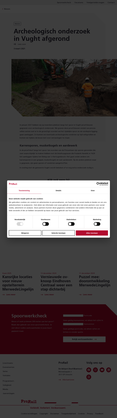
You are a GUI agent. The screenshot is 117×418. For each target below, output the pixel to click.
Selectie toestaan (59, 233)
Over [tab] (93, 190)
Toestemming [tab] (24, 190)
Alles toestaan (92, 233)
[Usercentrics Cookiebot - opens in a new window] (98, 184)
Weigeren (25, 233)
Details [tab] (58, 190)
